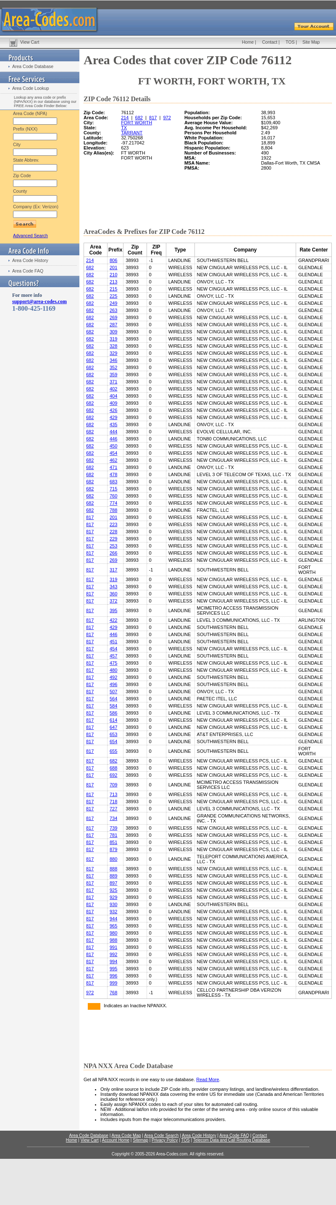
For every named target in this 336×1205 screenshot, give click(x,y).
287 (113, 324)
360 (113, 593)
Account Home (115, 1140)
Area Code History (30, 260)
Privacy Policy (165, 1140)
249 (113, 303)
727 (113, 808)
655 (113, 751)
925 (113, 890)
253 (113, 545)
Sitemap (140, 1140)
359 (113, 374)
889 (113, 875)
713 (113, 794)
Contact (269, 42)
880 (113, 859)
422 (113, 620)
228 (113, 531)
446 (113, 438)
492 (113, 677)
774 (113, 503)
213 (113, 281)
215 (113, 288)
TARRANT (131, 132)
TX (124, 127)
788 (113, 510)
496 (113, 684)
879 (113, 849)
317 (113, 569)
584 (113, 705)
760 (113, 495)
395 (113, 610)
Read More (207, 1079)
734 (113, 818)
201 (113, 267)
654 (113, 741)
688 (113, 767)
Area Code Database (32, 66)
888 (113, 868)
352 (113, 367)
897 (113, 882)
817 (153, 117)
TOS (290, 42)
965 (113, 925)
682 (139, 117)
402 (113, 388)
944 (113, 918)
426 (113, 410)
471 (113, 467)
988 (113, 940)
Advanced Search (30, 235)
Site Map (311, 42)
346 (113, 360)
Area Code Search (161, 1135)
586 (113, 712)
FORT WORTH (136, 122)
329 (113, 353)
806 (113, 260)
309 (113, 331)
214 (125, 117)
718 (113, 801)
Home (248, 42)
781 (113, 835)
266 (113, 552)
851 (113, 842)
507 (113, 691)
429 (113, 417)
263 (113, 310)
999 (113, 982)
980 (113, 932)
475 (113, 662)
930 (113, 904)
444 (113, 431)
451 (113, 641)
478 (113, 474)
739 (113, 827)
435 (113, 424)
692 (113, 775)
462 (113, 460)
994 (113, 961)
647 (113, 727)
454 (113, 453)
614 (113, 720)
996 (113, 975)
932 (113, 911)
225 (113, 296)
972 (167, 117)
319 (113, 338)
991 (113, 947)
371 (113, 381)
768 (113, 992)
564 (113, 698)
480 (113, 670)
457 (113, 655)
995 (113, 968)
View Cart (29, 42)
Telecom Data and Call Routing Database (231, 1140)
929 (113, 897)
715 (113, 488)
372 (113, 600)
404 (113, 395)
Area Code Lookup (30, 88)
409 (113, 403)
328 (113, 345)
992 (113, 954)
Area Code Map (126, 1135)
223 (113, 524)
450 (113, 445)
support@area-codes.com (39, 301)
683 (113, 481)
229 (113, 538)
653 (113, 734)
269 (113, 317)
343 (113, 586)
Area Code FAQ (27, 270)
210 (113, 274)
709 (113, 784)
